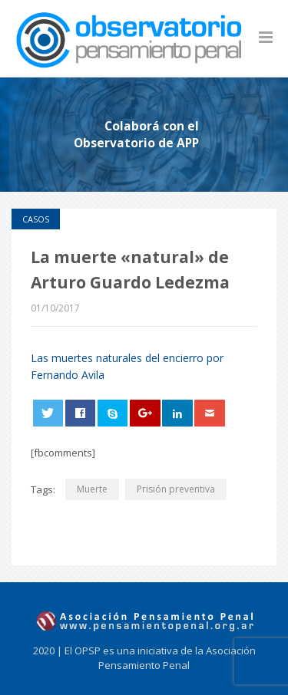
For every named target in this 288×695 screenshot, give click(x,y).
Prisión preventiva (176, 489)
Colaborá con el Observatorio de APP (136, 134)
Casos (35, 219)
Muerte (92, 489)
